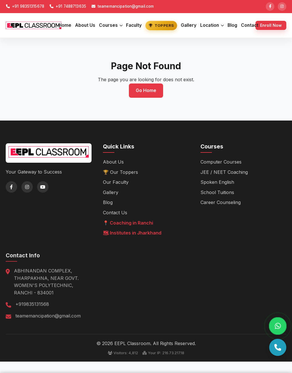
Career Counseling (220, 202)
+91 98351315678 (25, 6)
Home (64, 25)
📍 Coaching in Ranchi (128, 222)
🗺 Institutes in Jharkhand (132, 233)
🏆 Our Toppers (120, 172)
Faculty (134, 25)
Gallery (188, 25)
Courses (111, 25)
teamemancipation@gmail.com (122, 6)
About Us (85, 25)
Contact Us (115, 212)
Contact (249, 25)
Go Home (146, 90)
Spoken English (217, 182)
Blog (232, 25)
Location (212, 25)
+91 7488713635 (67, 6)
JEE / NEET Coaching (224, 172)
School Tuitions (217, 192)
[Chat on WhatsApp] (277, 326)
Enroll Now (271, 25)
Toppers (161, 25)
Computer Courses (221, 162)
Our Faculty (116, 182)
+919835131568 (32, 312)
